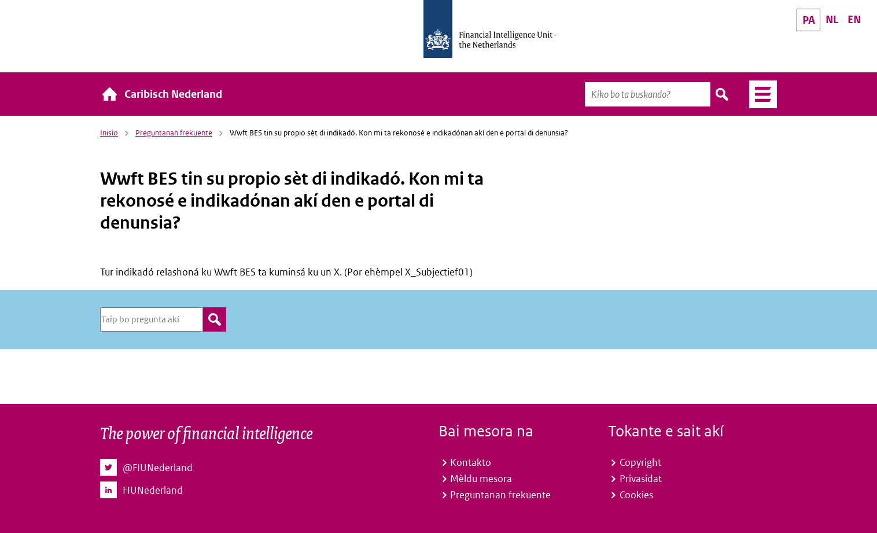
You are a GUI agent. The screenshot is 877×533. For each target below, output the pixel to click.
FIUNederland (153, 490)
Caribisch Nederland (173, 94)
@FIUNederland (158, 467)
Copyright (640, 462)
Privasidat (641, 478)
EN (854, 19)
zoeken (214, 319)
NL (832, 19)
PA (808, 20)
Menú (758, 94)
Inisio (109, 133)
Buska (722, 94)
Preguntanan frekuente (173, 133)
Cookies (636, 494)
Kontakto (470, 462)
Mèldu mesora (481, 478)
